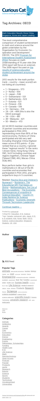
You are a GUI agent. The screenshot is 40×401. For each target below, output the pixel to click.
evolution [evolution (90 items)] (5, 280)
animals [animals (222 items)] (6, 271)
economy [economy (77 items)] (23, 274)
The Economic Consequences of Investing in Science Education (19, 192)
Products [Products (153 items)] (20, 288)
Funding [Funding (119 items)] (26, 280)
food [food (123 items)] (17, 280)
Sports (5, 376)
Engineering (7, 339)
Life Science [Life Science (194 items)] (14, 285)
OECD (30, 218)
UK (11, 223)
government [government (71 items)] (33, 280)
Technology (7, 380)
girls (24, 216)
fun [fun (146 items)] (21, 280)
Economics (6, 332)
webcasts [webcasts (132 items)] (6, 302)
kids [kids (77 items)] (7, 285)
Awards (5, 326)
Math (25, 218)
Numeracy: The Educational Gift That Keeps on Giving (17, 185)
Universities (7, 384)
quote (4, 367)
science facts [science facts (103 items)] (21, 294)
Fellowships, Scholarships (12, 343)
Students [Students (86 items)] (34, 297)
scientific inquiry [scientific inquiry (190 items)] (23, 297)
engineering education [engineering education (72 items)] (22, 277)
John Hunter (20, 255)
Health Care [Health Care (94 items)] (10, 283)
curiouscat (14, 212)
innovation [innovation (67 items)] (32, 282)
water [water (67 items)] (33, 300)
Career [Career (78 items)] (4, 274)
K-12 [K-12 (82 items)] (3, 285)
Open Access (7, 358)
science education (16, 221)
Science (27, 214)
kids (14, 218)
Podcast (5, 360)
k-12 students (7, 218)
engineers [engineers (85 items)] (32, 277)
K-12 (21, 214)
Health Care (7, 348)
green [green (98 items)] (4, 283)
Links (3, 310)
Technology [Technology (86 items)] (5, 300)
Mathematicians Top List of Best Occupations (19, 188)
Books (4, 312)
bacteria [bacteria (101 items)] (27, 271)
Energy (5, 337)
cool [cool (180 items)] (12, 274)
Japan (29, 216)
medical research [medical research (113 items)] (27, 285)
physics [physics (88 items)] (13, 288)
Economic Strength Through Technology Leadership (18, 200)
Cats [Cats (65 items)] (8, 274)
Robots (5, 371)
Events (5, 341)
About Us (4, 308)
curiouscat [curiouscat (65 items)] (17, 274)
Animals (5, 322)
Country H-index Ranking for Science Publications (18, 197)
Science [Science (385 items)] (12, 291)
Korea (19, 218)
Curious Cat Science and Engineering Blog (13, 395)
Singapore (27, 221)
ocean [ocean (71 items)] (8, 288)
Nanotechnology (9, 356)
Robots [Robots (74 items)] (4, 292)
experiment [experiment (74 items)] (12, 280)
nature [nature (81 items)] (4, 288)
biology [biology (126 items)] (33, 271)
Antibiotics (6, 324)
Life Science (7, 352)
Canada (10, 216)
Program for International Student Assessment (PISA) (19, 57)
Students (5, 223)
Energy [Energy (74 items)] (29, 274)
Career (5, 328)
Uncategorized (8, 382)
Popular (5, 363)
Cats (4, 330)
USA (15, 223)
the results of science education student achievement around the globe (18, 71)
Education (15, 214)
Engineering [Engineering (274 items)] (8, 276)
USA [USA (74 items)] (30, 300)
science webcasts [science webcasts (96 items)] (8, 297)
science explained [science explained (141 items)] (9, 294)
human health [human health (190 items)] (22, 282)
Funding (5, 345)
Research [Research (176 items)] (29, 288)
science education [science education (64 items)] (22, 292)
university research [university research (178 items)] (19, 300)
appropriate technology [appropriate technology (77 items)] (17, 271)
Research (6, 369)
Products (6, 365)
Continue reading (12, 207)
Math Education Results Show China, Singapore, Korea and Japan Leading (18, 34)
